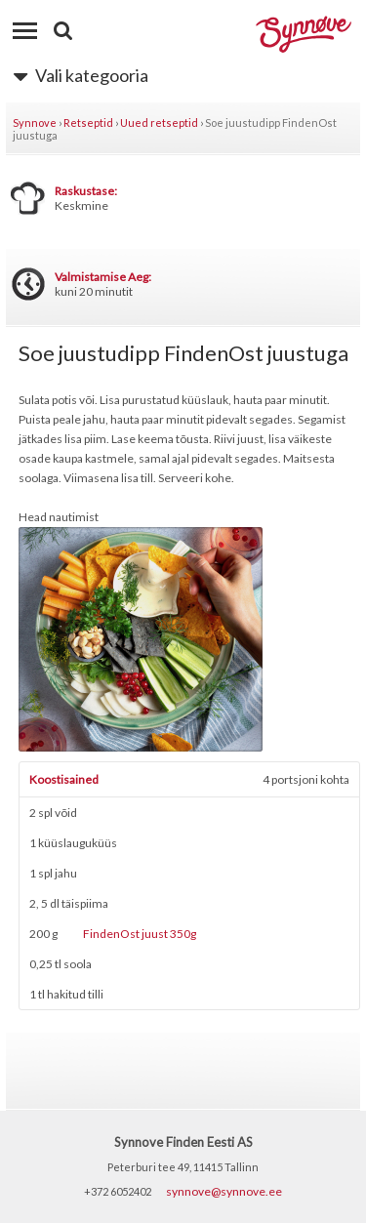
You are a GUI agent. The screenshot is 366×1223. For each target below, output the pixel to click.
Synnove (35, 122)
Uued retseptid (159, 122)
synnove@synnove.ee (224, 1191)
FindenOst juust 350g (139, 933)
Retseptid (88, 122)
